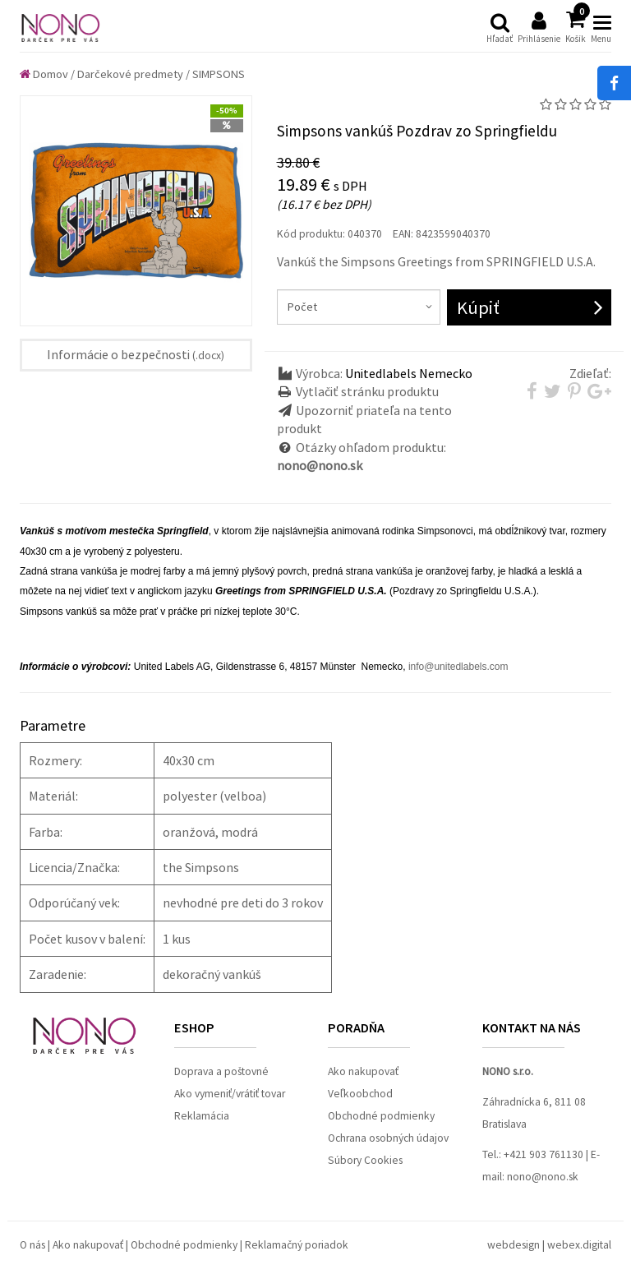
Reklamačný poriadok (296, 1245)
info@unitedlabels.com (458, 666)
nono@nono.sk (542, 1177)
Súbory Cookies (365, 1160)
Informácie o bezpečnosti (135, 354)
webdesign (513, 1245)
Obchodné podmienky (381, 1116)
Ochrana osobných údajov (388, 1138)
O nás (32, 1245)
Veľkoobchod (360, 1094)
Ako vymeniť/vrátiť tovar (229, 1094)
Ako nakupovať (363, 1071)
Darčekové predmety (130, 74)
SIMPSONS (218, 74)
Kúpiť (478, 307)
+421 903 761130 (543, 1154)
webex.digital (579, 1245)
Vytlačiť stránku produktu (367, 391)
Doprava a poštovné (221, 1071)
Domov (44, 74)
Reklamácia (201, 1116)
